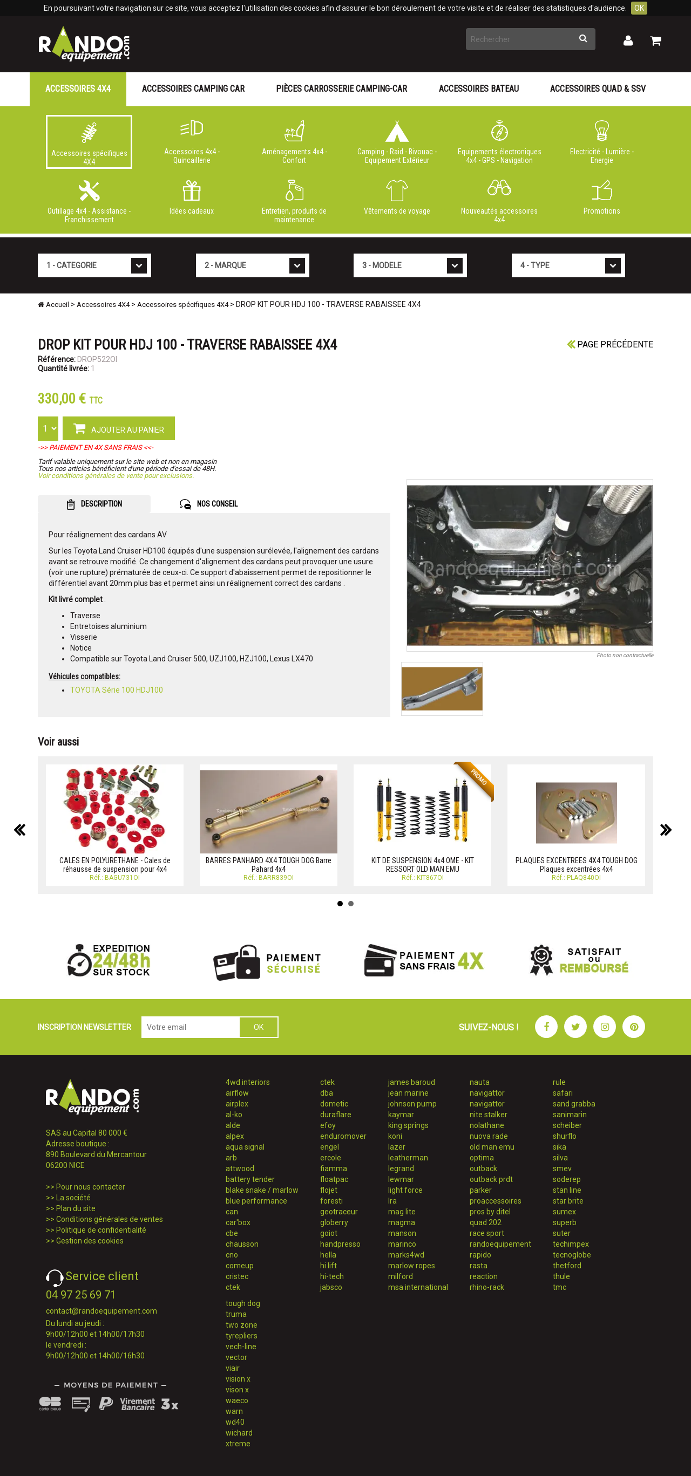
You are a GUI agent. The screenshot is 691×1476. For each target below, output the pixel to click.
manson (402, 1233)
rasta (478, 1265)
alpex (235, 1136)
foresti (331, 1201)
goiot (328, 1233)
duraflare (335, 1114)
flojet (328, 1190)
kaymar (401, 1114)
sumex (564, 1211)
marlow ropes (411, 1265)
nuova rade (489, 1136)
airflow (237, 1093)
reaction (484, 1276)
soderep (567, 1179)
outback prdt (491, 1179)
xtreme (238, 1443)
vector (236, 1357)
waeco (237, 1400)
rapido (480, 1254)
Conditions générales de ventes (109, 1219)
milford (400, 1276)
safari (563, 1093)
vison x (237, 1389)
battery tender (250, 1179)
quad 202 (486, 1222)
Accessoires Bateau (479, 89)
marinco (402, 1244)
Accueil (53, 304)
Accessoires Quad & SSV (598, 89)
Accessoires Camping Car (193, 89)
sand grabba (574, 1103)
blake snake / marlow (262, 1190)
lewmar (401, 1179)
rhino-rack (487, 1287)
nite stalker (488, 1114)
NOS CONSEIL (209, 504)
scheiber (567, 1125)
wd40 (235, 1422)
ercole (330, 1157)
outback (483, 1168)
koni (395, 1136)
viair (233, 1368)
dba (326, 1093)
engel (329, 1147)
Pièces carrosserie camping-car (341, 89)
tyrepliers (242, 1335)
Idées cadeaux (192, 197)
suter (562, 1233)
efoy (328, 1125)
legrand (401, 1168)
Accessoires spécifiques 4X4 (89, 144)
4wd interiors (248, 1082)
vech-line (241, 1346)
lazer (396, 1147)
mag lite (402, 1211)
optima (482, 1157)
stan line (567, 1190)
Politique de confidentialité (101, 1230)
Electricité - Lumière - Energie (602, 142)
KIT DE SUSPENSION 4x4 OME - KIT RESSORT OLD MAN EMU (422, 864)
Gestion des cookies (90, 1240)
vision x (238, 1379)
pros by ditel (490, 1211)
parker (481, 1190)
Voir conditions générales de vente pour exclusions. (116, 476)
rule (559, 1082)
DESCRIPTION (94, 504)
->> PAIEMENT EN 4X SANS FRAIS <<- (95, 447)
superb (565, 1222)
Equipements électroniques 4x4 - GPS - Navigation (499, 142)
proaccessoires (495, 1201)
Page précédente (610, 344)
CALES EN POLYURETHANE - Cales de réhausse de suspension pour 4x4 (115, 864)
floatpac (334, 1179)
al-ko (234, 1114)
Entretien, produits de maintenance (294, 202)
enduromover (343, 1136)
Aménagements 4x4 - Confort (294, 142)
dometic (334, 1103)
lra (392, 1201)
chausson (242, 1244)
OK (639, 8)
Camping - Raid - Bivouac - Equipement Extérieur (397, 142)
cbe (232, 1233)
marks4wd (406, 1254)
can (232, 1211)
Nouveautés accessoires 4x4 (499, 202)
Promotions (602, 197)
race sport (487, 1233)
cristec (237, 1276)
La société (73, 1197)
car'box (238, 1222)
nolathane (487, 1125)
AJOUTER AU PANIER (118, 427)
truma (236, 1314)
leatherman (408, 1157)
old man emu (492, 1147)
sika (559, 1147)
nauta (480, 1082)
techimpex (571, 1244)
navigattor (487, 1093)
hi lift (328, 1265)
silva (560, 1157)
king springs (408, 1125)
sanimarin (570, 1114)
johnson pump (412, 1103)
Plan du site (76, 1208)
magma (401, 1222)
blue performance (256, 1201)
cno (232, 1254)
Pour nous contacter (90, 1187)
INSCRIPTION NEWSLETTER (84, 1027)
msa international (418, 1287)
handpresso (340, 1244)
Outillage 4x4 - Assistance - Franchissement (89, 202)
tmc (559, 1287)
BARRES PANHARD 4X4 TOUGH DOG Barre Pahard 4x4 (268, 864)
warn (234, 1411)
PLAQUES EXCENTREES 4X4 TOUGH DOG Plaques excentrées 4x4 (577, 864)
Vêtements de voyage (397, 197)
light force (405, 1190)
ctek (233, 1287)
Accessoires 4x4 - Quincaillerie (192, 142)
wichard (239, 1433)
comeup (240, 1265)
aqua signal (245, 1147)
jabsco (331, 1287)
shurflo (565, 1136)
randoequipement (500, 1244)
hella (328, 1254)
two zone (242, 1325)
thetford (567, 1265)
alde (233, 1125)
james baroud (411, 1082)
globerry (334, 1222)
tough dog (243, 1303)
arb (231, 1157)
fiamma (333, 1168)
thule (561, 1276)
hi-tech (332, 1276)
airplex (237, 1103)
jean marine (408, 1093)
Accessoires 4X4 (78, 89)
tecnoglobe (572, 1254)
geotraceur (339, 1211)
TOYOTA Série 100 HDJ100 (116, 690)
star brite (568, 1201)
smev (562, 1168)
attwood (240, 1168)
